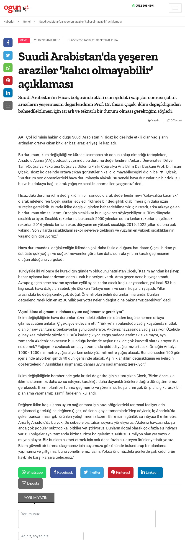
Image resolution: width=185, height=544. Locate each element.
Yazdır (153, 120)
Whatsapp (32, 472)
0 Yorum (174, 120)
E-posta (30, 483)
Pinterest (120, 472)
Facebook (63, 472)
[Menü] (175, 8)
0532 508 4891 (143, 5)
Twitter (92, 472)
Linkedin (150, 472)
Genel (24, 40)
